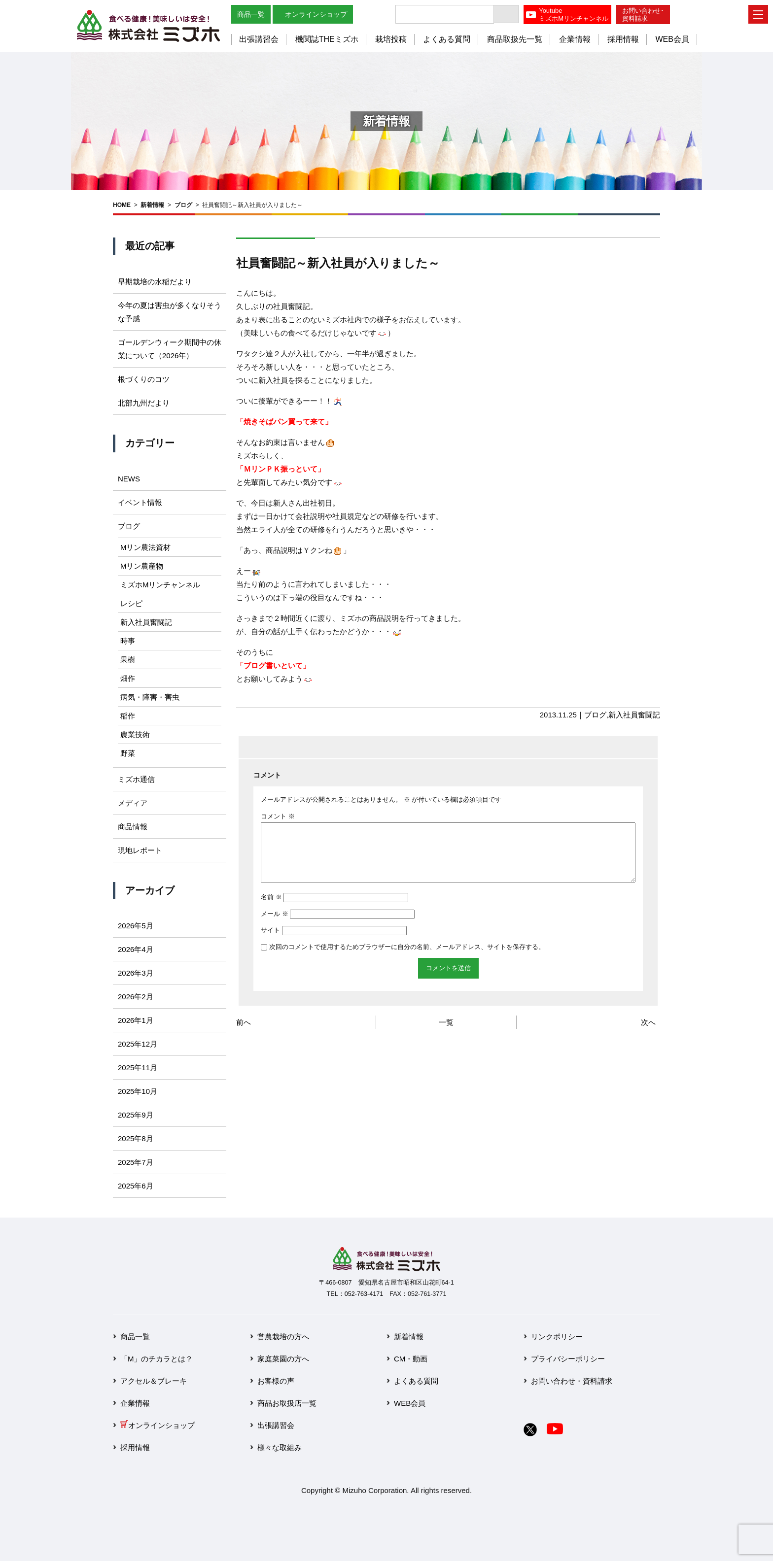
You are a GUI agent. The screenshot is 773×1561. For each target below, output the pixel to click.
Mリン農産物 (142, 566)
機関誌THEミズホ (326, 39)
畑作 (127, 678)
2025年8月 (135, 1138)
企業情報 (575, 39)
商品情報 (132, 826)
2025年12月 (137, 1044)
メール (274, 925)
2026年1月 (135, 1020)
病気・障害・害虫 (149, 697)
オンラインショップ (316, 14)
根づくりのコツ (144, 379)
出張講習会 (259, 39)
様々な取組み (279, 1447)
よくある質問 (446, 39)
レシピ (131, 603)
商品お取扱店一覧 (286, 1403)
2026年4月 (135, 949)
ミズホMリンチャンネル (160, 584)
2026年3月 (135, 973)
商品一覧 (251, 14)
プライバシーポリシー (568, 1359)
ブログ (183, 205)
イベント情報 (140, 502)
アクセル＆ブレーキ (153, 1381)
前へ (243, 1034)
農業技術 (135, 734)
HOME (122, 205)
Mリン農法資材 (145, 547)
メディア (132, 803)
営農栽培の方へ (283, 1336)
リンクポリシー (557, 1336)
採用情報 (623, 39)
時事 (127, 641)
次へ (648, 1034)
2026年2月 (135, 996)
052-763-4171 (364, 1293)
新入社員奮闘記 (634, 715)
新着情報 (152, 205)
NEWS (129, 479)
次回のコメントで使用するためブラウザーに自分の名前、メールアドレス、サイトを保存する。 (407, 958)
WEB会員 (672, 39)
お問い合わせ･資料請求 (643, 14)
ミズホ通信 (136, 779)
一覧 (446, 1034)
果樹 (127, 659)
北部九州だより (144, 403)
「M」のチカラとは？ (156, 1359)
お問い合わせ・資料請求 (571, 1381)
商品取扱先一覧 (514, 39)
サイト (270, 942)
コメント (278, 816)
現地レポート (140, 850)
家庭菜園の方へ (283, 1359)
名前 (271, 909)
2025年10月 (137, 1091)
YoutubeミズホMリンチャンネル (573, 14)
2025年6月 (135, 1186)
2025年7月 (135, 1162)
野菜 (127, 753)
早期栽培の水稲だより (155, 281)
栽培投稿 (391, 39)
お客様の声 (275, 1381)
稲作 (127, 716)
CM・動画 (410, 1359)
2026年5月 (135, 925)
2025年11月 (137, 1067)
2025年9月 (135, 1115)
